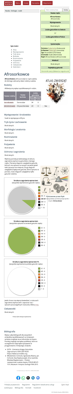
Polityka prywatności (12, 385)
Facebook (37, 388)
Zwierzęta (52, 50)
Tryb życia (16, 54)
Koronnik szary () (55, 71)
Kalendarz (16, 67)
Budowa (16, 56)
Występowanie (18, 52)
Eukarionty (52, 48)
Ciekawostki (17, 65)
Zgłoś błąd (65, 385)
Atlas (15, 50)
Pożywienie (17, 60)
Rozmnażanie (18, 58)
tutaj (36, 305)
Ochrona (16, 63)
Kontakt (28, 388)
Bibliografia (19, 388)
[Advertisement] (21, 27)
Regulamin (26, 385)
